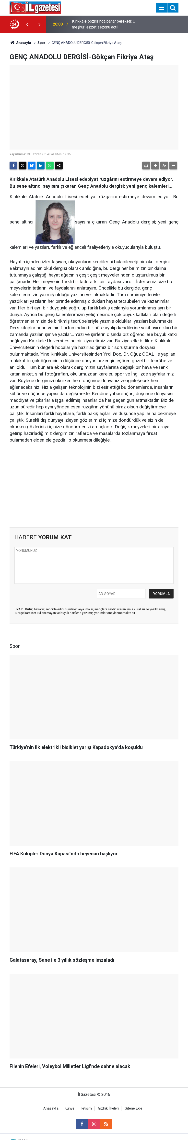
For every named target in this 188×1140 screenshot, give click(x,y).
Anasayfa (20, 43)
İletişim (86, 1108)
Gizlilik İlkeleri (108, 1108)
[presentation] (27, 24)
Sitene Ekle (133, 1108)
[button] (155, 165)
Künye (69, 1108)
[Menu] (161, 8)
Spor (41, 43)
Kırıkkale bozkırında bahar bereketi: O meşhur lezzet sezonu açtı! (103, 24)
